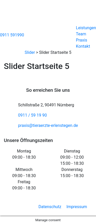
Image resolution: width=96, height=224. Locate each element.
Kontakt (83, 46)
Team (81, 34)
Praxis (81, 40)
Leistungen (86, 27)
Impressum (77, 206)
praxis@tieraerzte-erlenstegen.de (48, 125)
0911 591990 (12, 35)
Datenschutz (49, 206)
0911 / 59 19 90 (32, 115)
